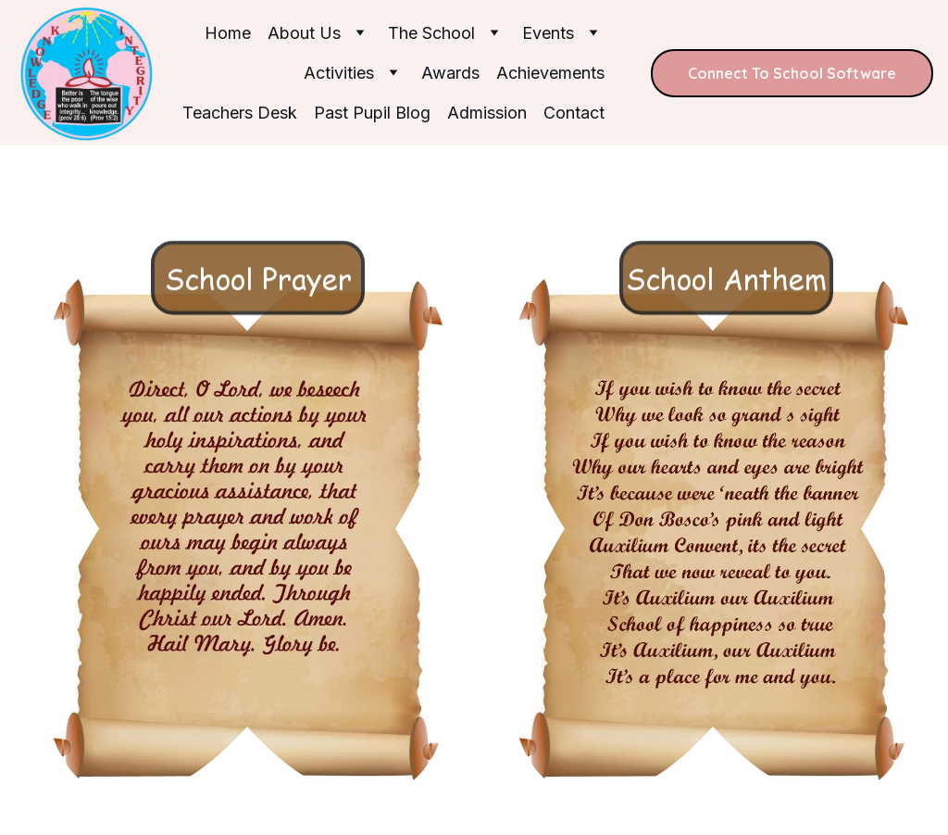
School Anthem (726, 315)
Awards (450, 72)
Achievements (550, 72)
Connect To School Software (792, 73)
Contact (574, 112)
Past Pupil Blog (372, 112)
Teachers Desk (239, 112)
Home (228, 33)
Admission (487, 112)
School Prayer (258, 315)
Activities (339, 72)
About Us (304, 33)
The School (431, 33)
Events (548, 33)
